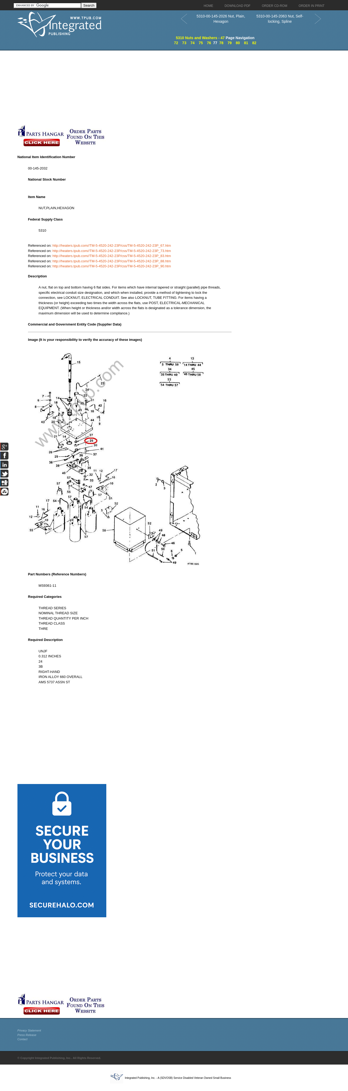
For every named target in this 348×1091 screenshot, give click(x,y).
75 (201, 43)
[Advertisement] (129, 88)
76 (209, 43)
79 (229, 43)
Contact (22, 1039)
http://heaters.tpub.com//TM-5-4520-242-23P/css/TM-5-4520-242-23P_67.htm (111, 245)
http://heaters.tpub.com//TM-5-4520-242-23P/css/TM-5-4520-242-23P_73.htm (111, 251)
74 (192, 43)
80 (238, 43)
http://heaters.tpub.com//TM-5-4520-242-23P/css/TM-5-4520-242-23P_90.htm (111, 266)
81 (246, 43)
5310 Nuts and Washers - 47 (200, 38)
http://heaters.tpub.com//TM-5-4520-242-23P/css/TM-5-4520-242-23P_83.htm (111, 256)
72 (176, 43)
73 (184, 43)
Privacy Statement (29, 1030)
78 (221, 43)
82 (254, 43)
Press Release (26, 1035)
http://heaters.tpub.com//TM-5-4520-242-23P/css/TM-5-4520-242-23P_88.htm (111, 261)
